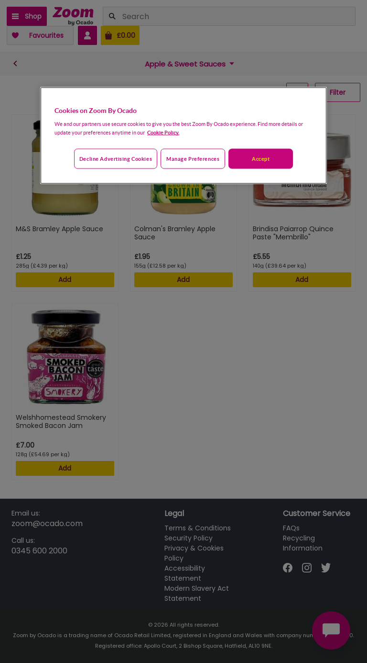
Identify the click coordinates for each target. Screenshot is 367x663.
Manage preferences (192, 159)
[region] (183, 135)
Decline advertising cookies (115, 159)
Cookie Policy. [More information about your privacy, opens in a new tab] (163, 132)
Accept (261, 159)
